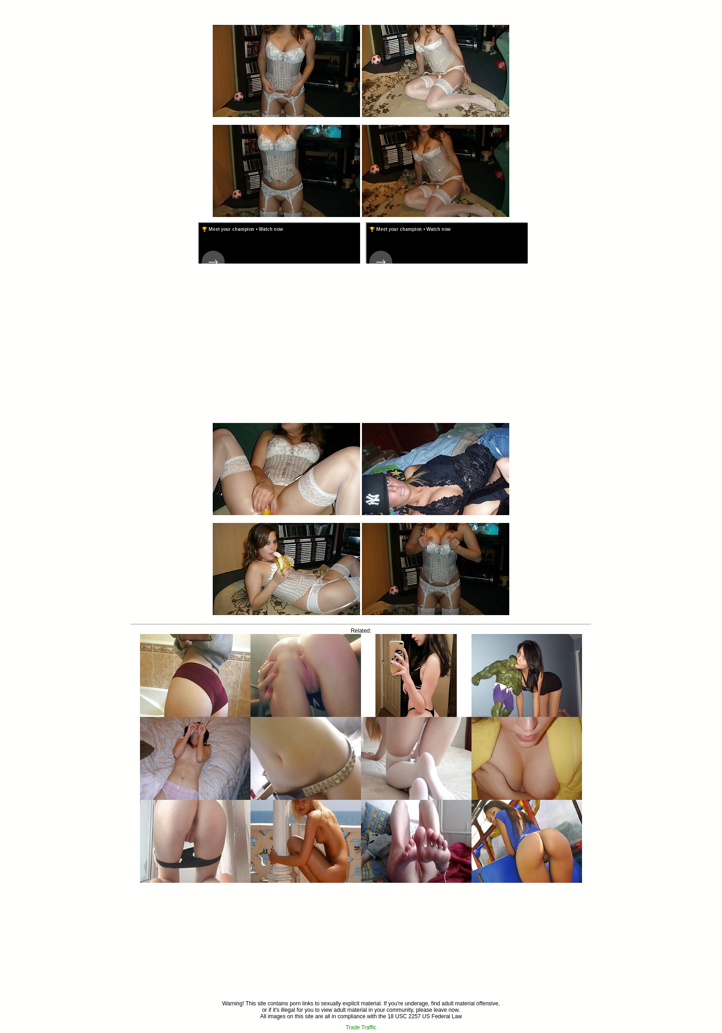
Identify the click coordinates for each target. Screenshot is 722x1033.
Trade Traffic (361, 1027)
